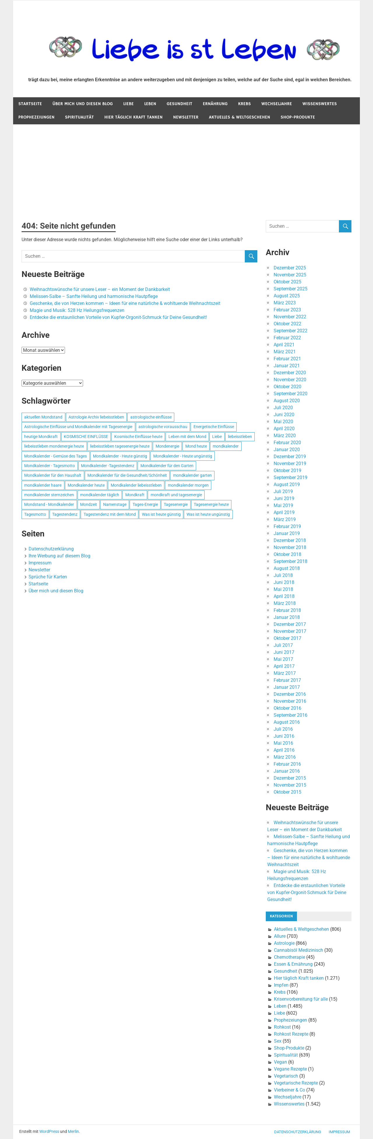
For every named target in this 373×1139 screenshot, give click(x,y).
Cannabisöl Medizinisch (298, 950)
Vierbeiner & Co (289, 1090)
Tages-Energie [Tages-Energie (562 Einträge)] (145, 504)
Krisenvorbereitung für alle (301, 999)
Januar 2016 (287, 771)
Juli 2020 (283, 407)
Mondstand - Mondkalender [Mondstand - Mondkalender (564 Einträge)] (49, 504)
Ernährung (215, 104)
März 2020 (285, 435)
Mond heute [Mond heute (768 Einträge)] (196, 446)
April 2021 (284, 344)
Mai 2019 (283, 505)
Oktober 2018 (287, 554)
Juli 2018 (283, 575)
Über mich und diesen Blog (82, 104)
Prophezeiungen (36, 117)
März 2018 (285, 603)
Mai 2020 (283, 421)
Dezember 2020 (290, 372)
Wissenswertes (319, 104)
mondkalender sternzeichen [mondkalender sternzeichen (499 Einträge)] (49, 494)
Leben (150, 104)
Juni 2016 (284, 736)
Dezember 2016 (290, 694)
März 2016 (285, 757)
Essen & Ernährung (293, 964)
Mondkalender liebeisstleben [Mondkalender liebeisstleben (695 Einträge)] (136, 485)
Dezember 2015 (290, 778)
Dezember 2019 (290, 456)
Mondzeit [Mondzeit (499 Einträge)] (88, 504)
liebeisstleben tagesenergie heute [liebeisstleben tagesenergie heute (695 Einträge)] (119, 446)
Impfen (281, 985)
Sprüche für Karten (48, 577)
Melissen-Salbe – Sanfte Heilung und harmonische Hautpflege (94, 296)
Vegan (280, 1062)
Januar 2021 (287, 365)
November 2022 (290, 316)
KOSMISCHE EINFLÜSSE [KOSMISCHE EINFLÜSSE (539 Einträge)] (86, 436)
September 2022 (290, 330)
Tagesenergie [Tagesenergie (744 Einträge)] (176, 504)
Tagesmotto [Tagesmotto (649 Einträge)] (35, 514)
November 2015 (290, 785)
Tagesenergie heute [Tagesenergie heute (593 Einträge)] (211, 504)
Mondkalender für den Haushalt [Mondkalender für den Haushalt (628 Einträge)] (52, 475)
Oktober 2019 (287, 470)
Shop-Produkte (298, 117)
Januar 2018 (287, 617)
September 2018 (290, 561)
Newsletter (185, 117)
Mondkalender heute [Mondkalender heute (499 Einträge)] (86, 485)
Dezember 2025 (290, 268)
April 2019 (284, 512)
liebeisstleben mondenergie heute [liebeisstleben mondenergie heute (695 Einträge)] (54, 446)
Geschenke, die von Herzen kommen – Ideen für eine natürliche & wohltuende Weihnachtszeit (125, 303)
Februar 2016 (287, 764)
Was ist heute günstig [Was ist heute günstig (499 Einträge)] (161, 514)
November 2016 (290, 701)
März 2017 (285, 673)
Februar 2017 (287, 680)
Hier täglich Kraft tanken (133, 117)
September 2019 (290, 477)
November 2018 (290, 547)
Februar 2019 (287, 526)
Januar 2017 (287, 687)
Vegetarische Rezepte (296, 1083)
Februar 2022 (287, 337)
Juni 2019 (284, 498)
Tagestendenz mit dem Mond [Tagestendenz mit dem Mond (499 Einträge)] (110, 514)
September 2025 (290, 289)
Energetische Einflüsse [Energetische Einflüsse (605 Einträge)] (213, 426)
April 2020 (284, 428)
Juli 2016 (283, 729)
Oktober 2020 (287, 386)
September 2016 (290, 715)
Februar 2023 (287, 309)
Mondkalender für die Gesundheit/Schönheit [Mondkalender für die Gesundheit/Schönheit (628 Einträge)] (127, 475)
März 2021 (285, 351)
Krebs (244, 104)
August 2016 (287, 722)
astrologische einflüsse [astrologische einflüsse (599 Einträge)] (151, 417)
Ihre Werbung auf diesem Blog (59, 556)
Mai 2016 (283, 743)
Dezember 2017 (290, 624)
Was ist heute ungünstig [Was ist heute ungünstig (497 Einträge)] (208, 514)
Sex (277, 1041)
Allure (280, 936)
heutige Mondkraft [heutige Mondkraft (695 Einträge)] (41, 436)
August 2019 (287, 484)
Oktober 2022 (287, 323)
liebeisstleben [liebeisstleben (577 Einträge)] (240, 436)
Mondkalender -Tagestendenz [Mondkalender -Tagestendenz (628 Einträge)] (107, 465)
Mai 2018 (283, 589)
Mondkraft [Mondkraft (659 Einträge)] (135, 494)
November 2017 (290, 631)
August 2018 (287, 568)
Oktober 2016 (287, 708)
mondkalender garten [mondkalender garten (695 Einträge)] (192, 475)
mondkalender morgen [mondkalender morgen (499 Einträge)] (188, 485)
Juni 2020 (284, 414)
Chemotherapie (289, 957)
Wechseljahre (276, 104)
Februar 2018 (287, 610)
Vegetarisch (286, 1076)
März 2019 (285, 519)
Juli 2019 (283, 491)
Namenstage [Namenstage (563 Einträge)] (114, 504)
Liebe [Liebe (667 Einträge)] (217, 436)
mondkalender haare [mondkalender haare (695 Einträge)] (42, 485)
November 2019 (290, 463)
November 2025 (290, 275)
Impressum (40, 563)
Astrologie (284, 943)
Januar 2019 (287, 533)
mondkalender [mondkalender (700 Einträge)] (226, 446)
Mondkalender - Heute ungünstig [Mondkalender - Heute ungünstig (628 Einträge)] (182, 456)
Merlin (73, 1131)
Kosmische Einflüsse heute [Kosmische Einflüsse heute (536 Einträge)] (138, 436)
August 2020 (287, 400)
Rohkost (282, 1027)
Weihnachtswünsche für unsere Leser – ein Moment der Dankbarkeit (100, 289)
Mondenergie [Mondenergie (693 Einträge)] (167, 446)
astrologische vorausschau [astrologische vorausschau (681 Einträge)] (162, 426)
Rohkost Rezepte (291, 1034)
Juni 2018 (284, 582)
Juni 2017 (284, 652)
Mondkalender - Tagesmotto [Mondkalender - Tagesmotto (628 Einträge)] (49, 465)
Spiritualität (79, 117)
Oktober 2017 (287, 638)
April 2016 (284, 750)
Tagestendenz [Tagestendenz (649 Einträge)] (65, 514)
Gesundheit (179, 104)
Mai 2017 (283, 659)
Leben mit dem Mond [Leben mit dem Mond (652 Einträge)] (187, 436)
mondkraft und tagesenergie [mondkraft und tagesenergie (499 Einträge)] (176, 494)
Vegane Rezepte (290, 1069)
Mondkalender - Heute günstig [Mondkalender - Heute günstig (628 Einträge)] (120, 456)
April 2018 (284, 596)
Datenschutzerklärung (51, 549)
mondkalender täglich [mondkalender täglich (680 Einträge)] (99, 494)
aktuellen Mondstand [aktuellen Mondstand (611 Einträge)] (43, 417)
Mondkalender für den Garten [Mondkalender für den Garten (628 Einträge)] (166, 465)
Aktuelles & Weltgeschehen (239, 117)
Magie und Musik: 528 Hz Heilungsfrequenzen (77, 310)
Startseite (30, 104)
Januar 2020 (287, 449)
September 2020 (290, 393)
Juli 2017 (283, 645)
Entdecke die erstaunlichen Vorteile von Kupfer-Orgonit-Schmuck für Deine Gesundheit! (118, 317)
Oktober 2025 (287, 282)
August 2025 (287, 296)
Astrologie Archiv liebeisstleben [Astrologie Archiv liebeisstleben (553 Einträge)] (96, 417)
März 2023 (285, 303)
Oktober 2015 (287, 792)
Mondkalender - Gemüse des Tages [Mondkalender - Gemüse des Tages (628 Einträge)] (55, 456)
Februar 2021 (287, 358)
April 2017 (284, 666)
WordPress (49, 1131)
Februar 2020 (287, 442)
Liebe (128, 104)
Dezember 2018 (290, 540)
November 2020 (290, 379)
